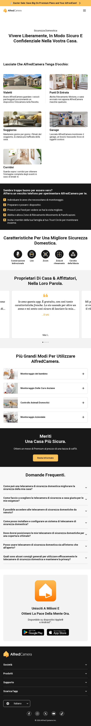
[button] (84, 10)
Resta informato (45, 457)
